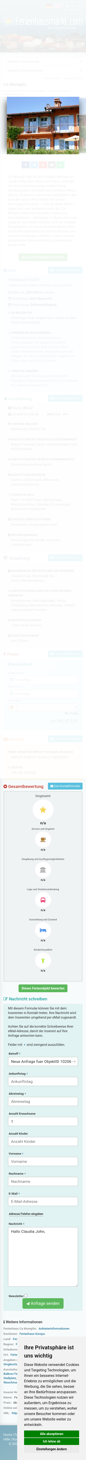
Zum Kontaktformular (65, 786)
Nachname (17, 1173)
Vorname (16, 1153)
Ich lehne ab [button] (51, 1441)
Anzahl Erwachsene (22, 1113)
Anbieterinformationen (54, 1328)
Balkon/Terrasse (14, 1373)
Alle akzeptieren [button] (51, 1434)
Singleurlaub (12, 1364)
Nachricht (16, 1224)
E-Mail (14, 1193)
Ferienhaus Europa (32, 1333)
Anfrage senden (42, 1303)
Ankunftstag (18, 1073)
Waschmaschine (14, 1382)
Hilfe (6, 1439)
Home (7, 1435)
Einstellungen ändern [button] (51, 1449)
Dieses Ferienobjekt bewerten (43, 988)
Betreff (14, 1053)
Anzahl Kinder (18, 1133)
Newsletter (18, 1296)
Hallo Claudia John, (43, 1257)
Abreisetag (17, 1093)
